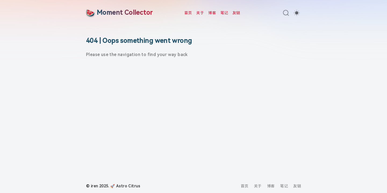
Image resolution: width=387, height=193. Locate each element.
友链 (236, 13)
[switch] (296, 13)
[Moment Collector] (119, 13)
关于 (200, 13)
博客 (212, 13)
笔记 (224, 13)
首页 (188, 13)
